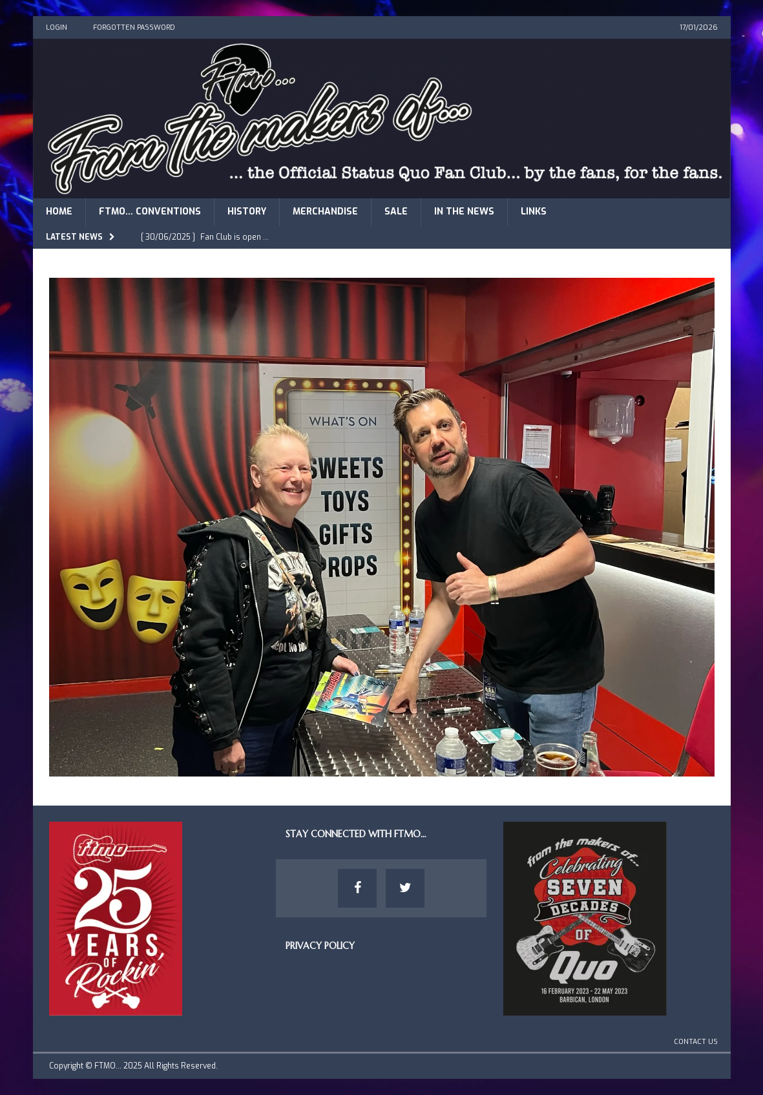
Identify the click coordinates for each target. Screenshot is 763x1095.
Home (59, 211)
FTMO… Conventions (150, 211)
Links (534, 211)
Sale (396, 211)
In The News (464, 211)
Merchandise (325, 211)
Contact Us (696, 1042)
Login (56, 27)
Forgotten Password (134, 27)
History (246, 211)
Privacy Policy (320, 946)
